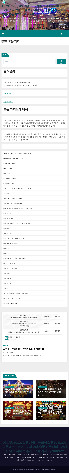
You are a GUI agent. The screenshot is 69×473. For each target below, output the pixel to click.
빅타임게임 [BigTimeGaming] (13, 238)
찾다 (4, 55)
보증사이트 (7, 233)
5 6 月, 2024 (10, 416)
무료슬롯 (6, 228)
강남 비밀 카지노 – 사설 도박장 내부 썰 (17, 188)
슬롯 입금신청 (8, 102)
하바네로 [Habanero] (10, 303)
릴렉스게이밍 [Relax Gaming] (14, 203)
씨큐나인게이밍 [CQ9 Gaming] (14, 258)
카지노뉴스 (7, 273)
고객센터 (6, 193)
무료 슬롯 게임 (8, 218)
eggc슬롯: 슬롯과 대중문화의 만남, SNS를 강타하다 (18, 390)
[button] (57, 34)
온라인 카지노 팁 (9, 263)
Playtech (6, 173)
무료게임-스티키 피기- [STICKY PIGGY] (17, 223)
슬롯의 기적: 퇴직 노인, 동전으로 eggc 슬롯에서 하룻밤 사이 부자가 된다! (17, 413)
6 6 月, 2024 (43, 395)
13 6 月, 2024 (11, 395)
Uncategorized (8, 183)
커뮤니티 (6, 288)
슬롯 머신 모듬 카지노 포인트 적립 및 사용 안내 (23, 349)
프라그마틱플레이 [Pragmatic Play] (15, 293)
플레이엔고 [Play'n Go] (11, 298)
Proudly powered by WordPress (22, 469)
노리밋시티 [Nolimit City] (12, 198)
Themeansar (51, 469)
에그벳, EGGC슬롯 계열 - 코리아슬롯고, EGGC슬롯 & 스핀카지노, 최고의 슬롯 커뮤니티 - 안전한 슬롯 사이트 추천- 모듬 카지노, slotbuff (33, 10)
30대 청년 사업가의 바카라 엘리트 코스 (17, 153)
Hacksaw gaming (9, 163)
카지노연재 (7, 278)
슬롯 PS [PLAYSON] (10, 243)
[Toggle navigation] (65, 34)
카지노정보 (7, 283)
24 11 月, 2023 (9, 352)
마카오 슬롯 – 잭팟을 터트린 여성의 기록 (17, 208)
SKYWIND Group (9, 178)
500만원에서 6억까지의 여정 (13, 158)
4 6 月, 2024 (43, 416)
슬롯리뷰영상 (8, 253)
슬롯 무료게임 (8, 94)
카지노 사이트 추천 (10, 268)
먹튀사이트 (7, 213)
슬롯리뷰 (6, 248)
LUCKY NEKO (8, 168)
